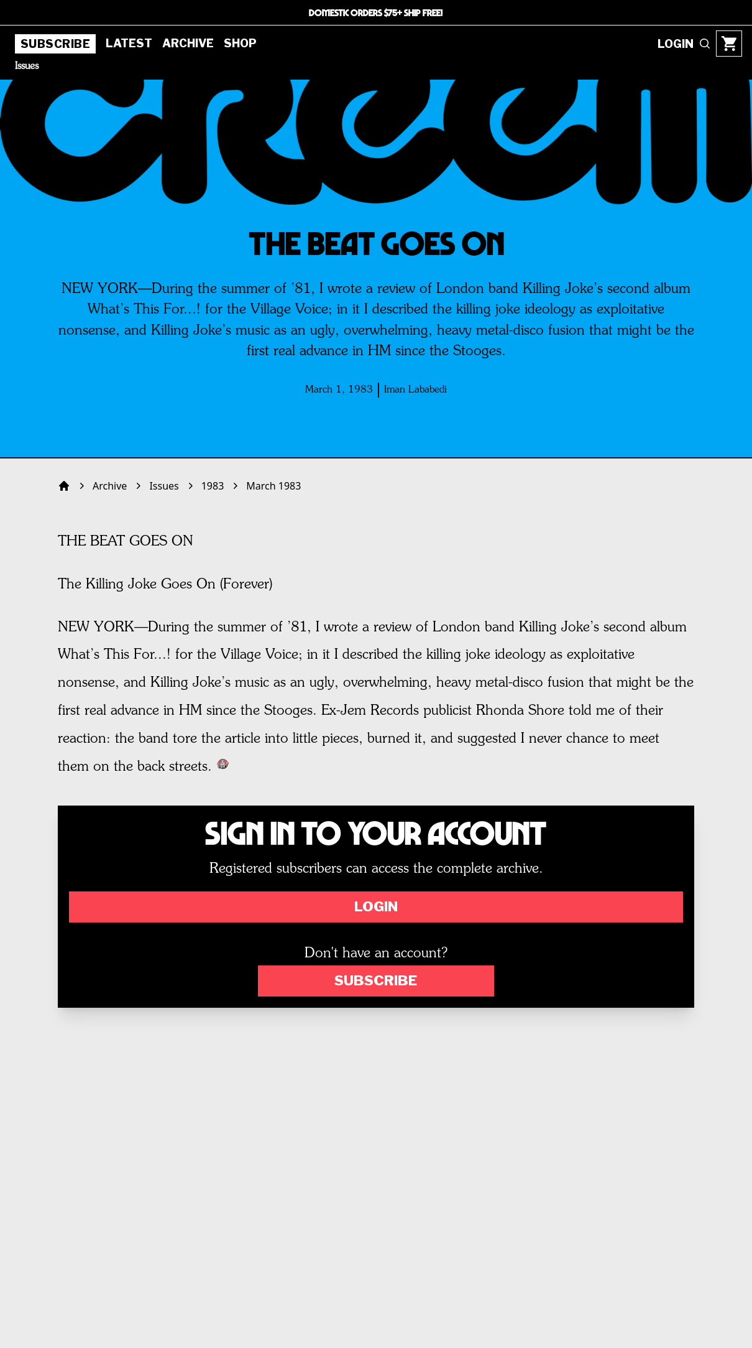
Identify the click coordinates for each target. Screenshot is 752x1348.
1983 (212, 486)
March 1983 (273, 486)
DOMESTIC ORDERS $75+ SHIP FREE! (376, 12)
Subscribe (55, 43)
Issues (27, 67)
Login (376, 906)
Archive (188, 43)
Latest (129, 43)
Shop (240, 43)
